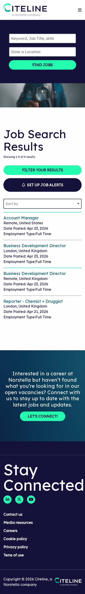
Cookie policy (15, 539)
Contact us (12, 514)
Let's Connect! (43, 416)
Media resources (18, 522)
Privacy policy (15, 547)
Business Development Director (34, 245)
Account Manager (21, 217)
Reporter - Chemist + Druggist (33, 301)
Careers (10, 530)
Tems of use (13, 555)
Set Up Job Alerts (42, 185)
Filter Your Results (42, 170)
